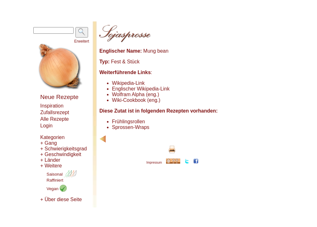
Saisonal (61, 174)
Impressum (154, 162)
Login (46, 125)
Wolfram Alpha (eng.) (135, 94)
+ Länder (50, 160)
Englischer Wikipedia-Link (141, 88)
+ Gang (48, 143)
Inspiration (52, 105)
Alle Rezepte (54, 119)
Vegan (57, 188)
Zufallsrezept (54, 112)
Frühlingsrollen (128, 121)
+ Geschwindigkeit (60, 154)
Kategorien (52, 137)
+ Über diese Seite (61, 199)
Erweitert (81, 41)
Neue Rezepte (59, 97)
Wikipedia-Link (128, 83)
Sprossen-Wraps (130, 127)
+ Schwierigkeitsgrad (63, 148)
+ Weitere (51, 165)
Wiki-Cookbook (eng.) (136, 100)
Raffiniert (55, 180)
